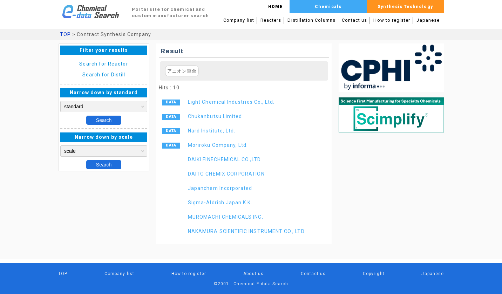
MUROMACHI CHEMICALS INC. (225, 217)
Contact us (354, 20)
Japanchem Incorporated (220, 188)
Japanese (428, 20)
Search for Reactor (103, 64)
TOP (65, 34)
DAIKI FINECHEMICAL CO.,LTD (224, 159)
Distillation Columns (311, 20)
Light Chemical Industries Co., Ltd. (231, 102)
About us (253, 273)
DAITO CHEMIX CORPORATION (226, 174)
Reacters (270, 20)
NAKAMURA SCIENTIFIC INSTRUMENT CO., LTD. (247, 231)
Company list (238, 20)
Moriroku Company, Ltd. (218, 145)
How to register (391, 20)
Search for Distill (103, 74)
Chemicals (328, 6)
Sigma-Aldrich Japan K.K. (220, 202)
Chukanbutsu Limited (215, 116)
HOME (275, 6)
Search (103, 120)
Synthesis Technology (405, 6)
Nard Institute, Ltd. (211, 131)
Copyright (374, 273)
